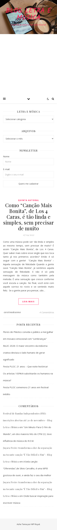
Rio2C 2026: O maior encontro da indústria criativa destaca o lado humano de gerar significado (25, 352)
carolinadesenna (12, 312)
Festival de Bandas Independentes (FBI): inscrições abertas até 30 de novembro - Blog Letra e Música (27, 420)
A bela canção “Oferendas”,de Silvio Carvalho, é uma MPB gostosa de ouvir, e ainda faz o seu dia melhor (27, 468)
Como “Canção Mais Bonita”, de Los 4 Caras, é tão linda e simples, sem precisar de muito (28, 217)
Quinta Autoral (28, 200)
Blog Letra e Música (28, 14)
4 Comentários (47, 312)
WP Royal (35, 524)
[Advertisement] (28, 64)
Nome (6, 156)
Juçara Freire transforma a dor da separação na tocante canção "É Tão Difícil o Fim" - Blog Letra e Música (27, 454)
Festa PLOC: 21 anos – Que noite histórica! (25, 366)
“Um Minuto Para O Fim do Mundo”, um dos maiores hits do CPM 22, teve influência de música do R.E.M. (27, 434)
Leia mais (28, 301)
